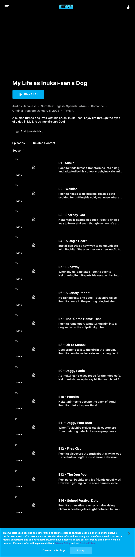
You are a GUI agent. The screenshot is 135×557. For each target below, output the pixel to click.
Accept (81, 550)
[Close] (129, 533)
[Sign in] (128, 7)
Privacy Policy (62, 543)
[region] (67, 542)
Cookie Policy (87, 543)
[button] (7, 7)
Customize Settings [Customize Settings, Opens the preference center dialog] (54, 550)
